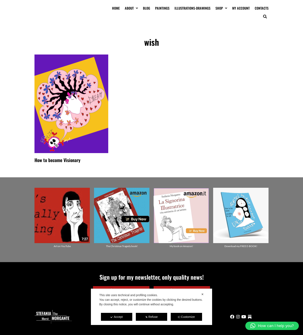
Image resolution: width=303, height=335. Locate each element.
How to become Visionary (57, 160)
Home (116, 8)
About (131, 8)
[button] (265, 16)
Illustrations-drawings (192, 8)
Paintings (162, 8)
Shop (221, 8)
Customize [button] (186, 317)
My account (241, 8)
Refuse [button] (151, 317)
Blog (146, 8)
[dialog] (151, 307)
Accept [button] (117, 317)
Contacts (262, 8)
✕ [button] (202, 294)
